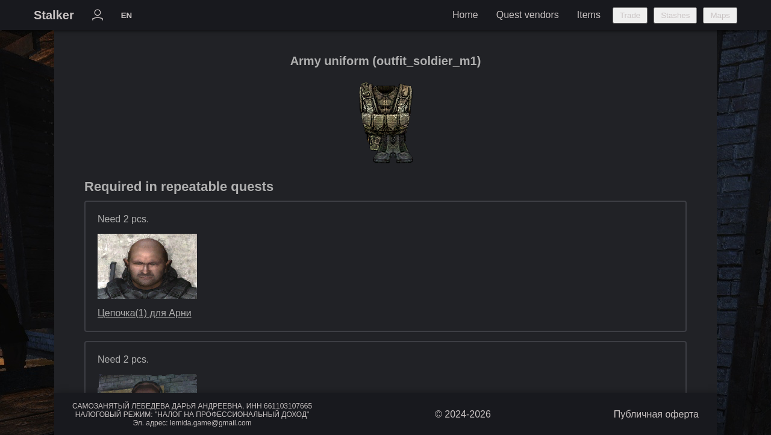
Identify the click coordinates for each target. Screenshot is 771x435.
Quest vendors (527, 15)
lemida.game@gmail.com (211, 423)
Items (589, 15)
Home (465, 15)
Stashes (675, 15)
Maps (720, 15)
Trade (630, 15)
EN (127, 15)
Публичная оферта (656, 414)
